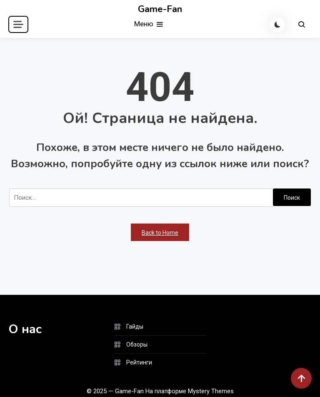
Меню (149, 24)
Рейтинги (139, 362)
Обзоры (137, 344)
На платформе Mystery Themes (189, 391)
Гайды (134, 326)
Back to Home (160, 232)
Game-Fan (160, 9)
